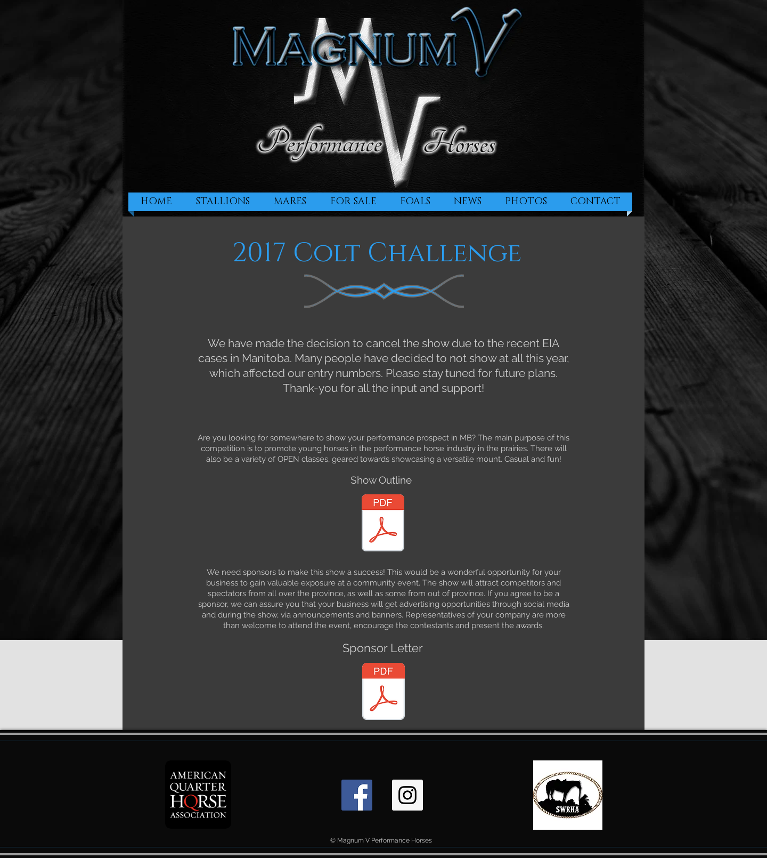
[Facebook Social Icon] (356, 795)
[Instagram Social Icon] (407, 795)
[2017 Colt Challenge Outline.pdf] (383, 524)
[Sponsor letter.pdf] (383, 692)
